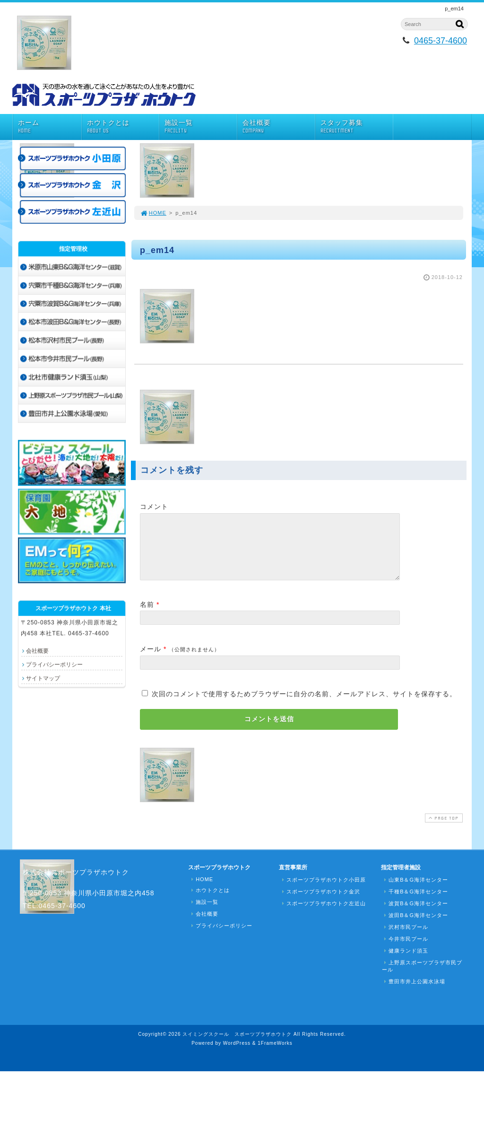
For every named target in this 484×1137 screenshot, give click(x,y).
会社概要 (278, 126)
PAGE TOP (442, 829)
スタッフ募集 (356, 126)
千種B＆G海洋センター (415, 903)
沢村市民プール (405, 938)
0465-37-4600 (440, 40)
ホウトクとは (123, 126)
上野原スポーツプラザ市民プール (422, 977)
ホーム (49, 126)
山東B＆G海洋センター (415, 891)
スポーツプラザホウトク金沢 (320, 903)
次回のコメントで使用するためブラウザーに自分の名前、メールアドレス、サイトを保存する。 (304, 705)
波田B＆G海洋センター (415, 926)
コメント (154, 506)
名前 (147, 616)
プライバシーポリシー (54, 664)
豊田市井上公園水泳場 (413, 993)
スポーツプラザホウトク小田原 (323, 891)
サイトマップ (43, 678)
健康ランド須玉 (405, 962)
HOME (153, 213)
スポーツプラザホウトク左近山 (323, 915)
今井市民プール (405, 950)
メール (150, 660)
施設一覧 (200, 126)
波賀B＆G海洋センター (415, 915)
